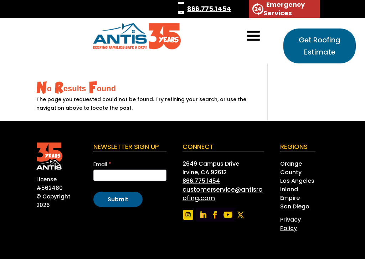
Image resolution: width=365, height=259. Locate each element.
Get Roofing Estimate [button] (319, 46)
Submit (118, 199)
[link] (181, 9)
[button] (243, 36)
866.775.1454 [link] (209, 9)
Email (102, 164)
